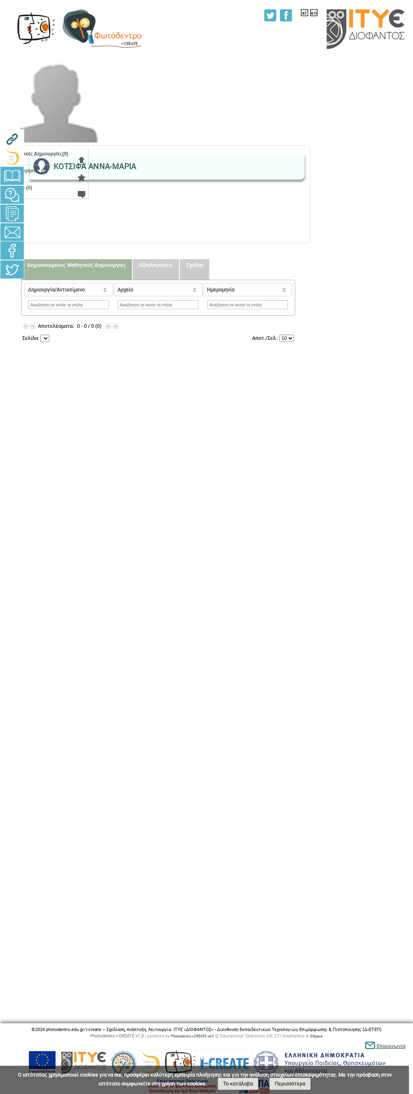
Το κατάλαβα (238, 1084)
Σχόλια (194, 265)
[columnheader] (68, 289)
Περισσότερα (290, 1084)
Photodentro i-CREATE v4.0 (192, 1036)
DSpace (316, 1036)
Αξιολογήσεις (156, 265)
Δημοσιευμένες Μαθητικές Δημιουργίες (76, 265)
